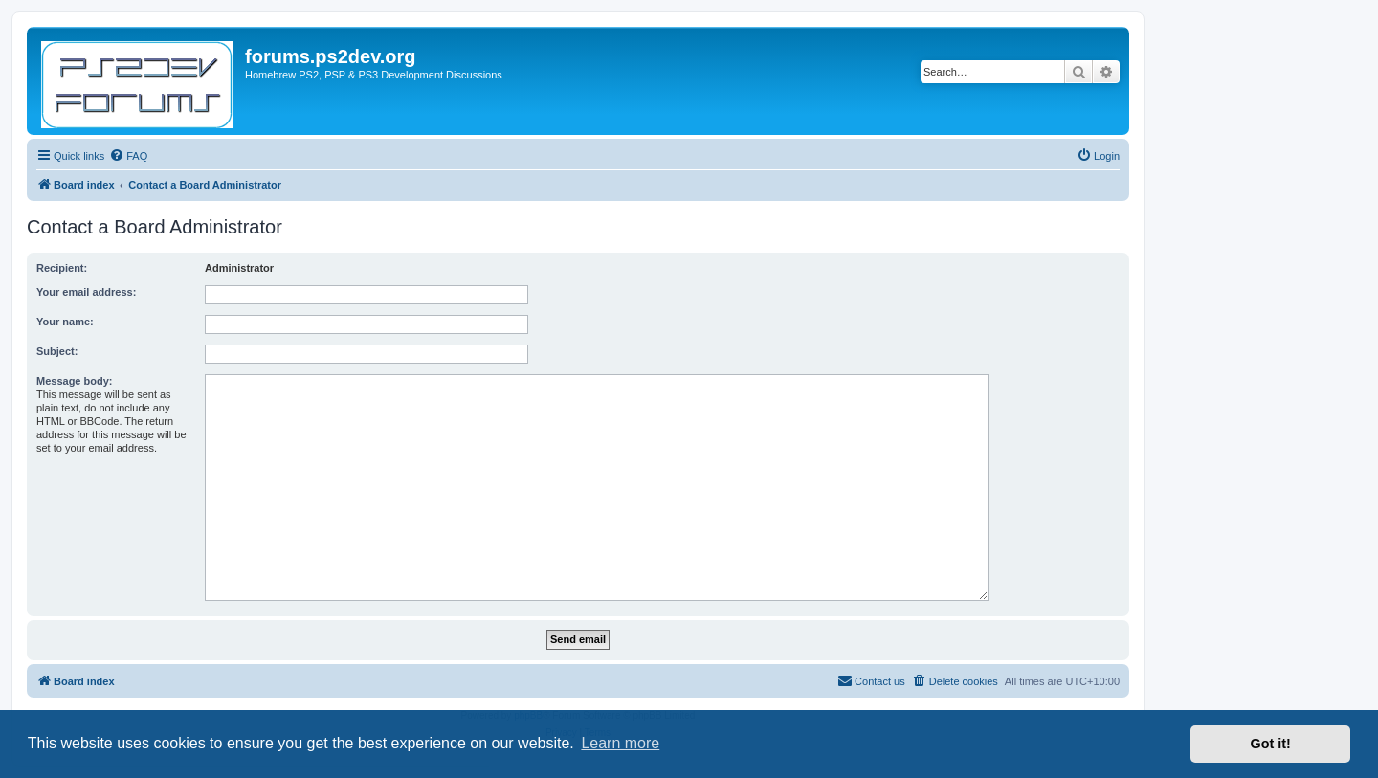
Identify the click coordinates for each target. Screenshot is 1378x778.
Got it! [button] (1271, 743)
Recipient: (61, 268)
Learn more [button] (620, 743)
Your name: (65, 321)
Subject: (57, 351)
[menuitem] (128, 155)
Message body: (74, 381)
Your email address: (86, 292)
